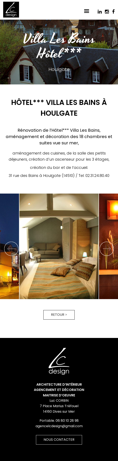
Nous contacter (59, 439)
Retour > (59, 314)
